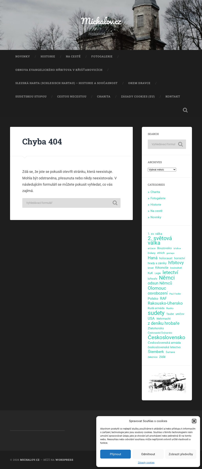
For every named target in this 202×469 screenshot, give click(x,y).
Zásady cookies (146, 462)
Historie (48, 56)
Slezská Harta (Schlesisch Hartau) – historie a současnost (66, 83)
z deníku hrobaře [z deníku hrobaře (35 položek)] (163, 323)
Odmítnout (148, 454)
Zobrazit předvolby (181, 454)
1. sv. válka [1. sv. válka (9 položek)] (155, 234)
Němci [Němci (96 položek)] (167, 278)
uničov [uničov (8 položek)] (180, 314)
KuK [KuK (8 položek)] (150, 273)
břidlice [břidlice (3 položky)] (177, 248)
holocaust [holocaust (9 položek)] (165, 258)
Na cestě (73, 56)
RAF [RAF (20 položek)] (163, 298)
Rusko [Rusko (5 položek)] (169, 308)
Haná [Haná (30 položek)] (152, 258)
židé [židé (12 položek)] (162, 357)
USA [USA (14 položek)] (151, 318)
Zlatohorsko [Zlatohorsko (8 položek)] (156, 328)
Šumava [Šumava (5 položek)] (170, 352)
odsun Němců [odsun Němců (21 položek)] (160, 283)
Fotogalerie (102, 56)
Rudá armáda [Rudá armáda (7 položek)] (156, 308)
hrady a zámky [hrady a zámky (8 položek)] (157, 263)
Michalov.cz (101, 21)
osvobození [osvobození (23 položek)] (158, 293)
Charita (103, 96)
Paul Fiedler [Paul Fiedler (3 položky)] (175, 294)
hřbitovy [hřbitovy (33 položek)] (175, 263)
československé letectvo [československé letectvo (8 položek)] (164, 347)
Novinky (22, 56)
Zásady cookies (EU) (138, 96)
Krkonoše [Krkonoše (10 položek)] (161, 268)
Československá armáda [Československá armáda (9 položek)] (164, 342)
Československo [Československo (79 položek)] (166, 337)
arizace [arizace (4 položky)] (151, 248)
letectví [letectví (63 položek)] (170, 272)
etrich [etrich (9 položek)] (161, 253)
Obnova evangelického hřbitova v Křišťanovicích (58, 70)
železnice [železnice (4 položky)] (152, 357)
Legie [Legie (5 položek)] (158, 273)
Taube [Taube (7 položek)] (170, 313)
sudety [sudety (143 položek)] (156, 313)
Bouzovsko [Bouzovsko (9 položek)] (164, 248)
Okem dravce (139, 83)
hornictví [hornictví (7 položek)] (179, 258)
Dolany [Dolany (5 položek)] (151, 253)
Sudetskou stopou (31, 96)
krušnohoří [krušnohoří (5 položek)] (176, 267)
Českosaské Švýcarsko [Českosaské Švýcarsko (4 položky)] (160, 332)
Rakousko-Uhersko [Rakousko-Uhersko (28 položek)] (165, 303)
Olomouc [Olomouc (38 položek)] (157, 288)
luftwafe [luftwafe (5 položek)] (152, 278)
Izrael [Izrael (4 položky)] (150, 268)
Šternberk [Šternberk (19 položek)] (156, 352)
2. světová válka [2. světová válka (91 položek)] (160, 240)
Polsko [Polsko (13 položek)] (153, 298)
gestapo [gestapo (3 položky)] (170, 253)
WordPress (64, 459)
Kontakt (173, 96)
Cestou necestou (71, 96)
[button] (194, 421)
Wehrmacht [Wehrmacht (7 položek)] (163, 318)
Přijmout (115, 454)
